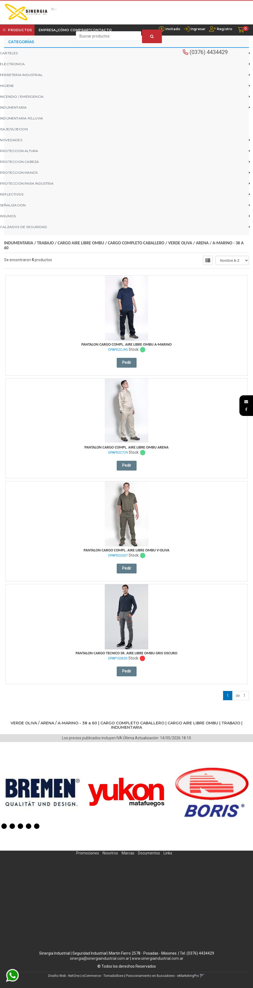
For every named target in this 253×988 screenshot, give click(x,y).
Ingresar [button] (198, 29)
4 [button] (28, 826)
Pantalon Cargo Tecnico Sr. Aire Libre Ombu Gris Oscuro (126, 653)
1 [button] (4, 826)
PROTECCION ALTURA (19, 151)
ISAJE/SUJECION (14, 129)
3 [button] (20, 826)
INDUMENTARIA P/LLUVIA (21, 118)
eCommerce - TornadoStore (103, 976)
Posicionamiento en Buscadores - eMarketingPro (162, 976)
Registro (224, 29)
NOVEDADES (11, 140)
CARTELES (9, 53)
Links (167, 853)
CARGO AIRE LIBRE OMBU (81, 242)
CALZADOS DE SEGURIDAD (23, 227)
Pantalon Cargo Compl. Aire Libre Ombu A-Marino (126, 344)
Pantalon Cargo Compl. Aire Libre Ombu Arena (126, 447)
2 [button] (12, 826)
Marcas (128, 853)
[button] (246, 401)
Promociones (87, 853)
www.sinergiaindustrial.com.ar (157, 958)
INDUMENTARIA (13, 107)
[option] (42, 792)
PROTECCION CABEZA (19, 162)
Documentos (149, 853)
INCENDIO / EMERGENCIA (22, 96)
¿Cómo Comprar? (73, 30)
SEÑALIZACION (13, 205)
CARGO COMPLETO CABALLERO (136, 242)
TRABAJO (45, 242)
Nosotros (110, 853)
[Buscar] (152, 36)
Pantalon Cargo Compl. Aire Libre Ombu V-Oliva (126, 550)
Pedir (126, 362)
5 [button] (36, 826)
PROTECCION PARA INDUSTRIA (27, 183)
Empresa (47, 30)
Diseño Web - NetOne (64, 976)
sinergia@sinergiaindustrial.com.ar (99, 958)
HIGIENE (7, 86)
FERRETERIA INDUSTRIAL (21, 75)
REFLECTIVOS (11, 194)
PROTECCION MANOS (19, 173)
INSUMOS (8, 216)
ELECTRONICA (12, 64)
